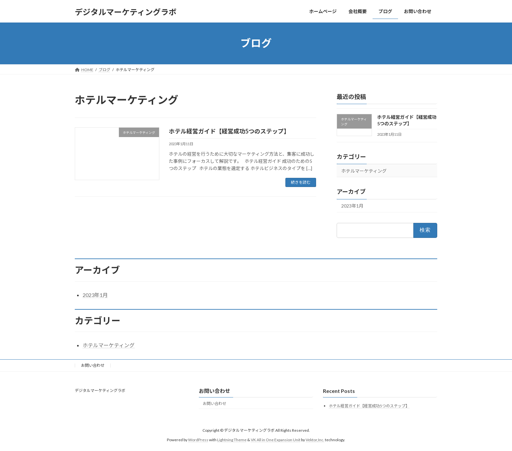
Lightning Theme (232, 439)
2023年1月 (352, 206)
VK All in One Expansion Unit (275, 439)
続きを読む (301, 182)
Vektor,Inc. (315, 439)
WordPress (198, 439)
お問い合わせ (92, 365)
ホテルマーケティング (364, 170)
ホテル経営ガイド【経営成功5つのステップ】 (229, 131)
